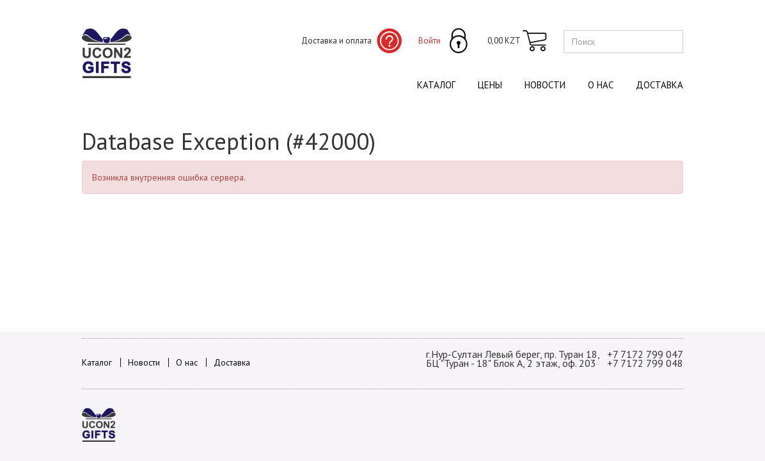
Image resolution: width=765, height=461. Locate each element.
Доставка (659, 85)
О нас (600, 85)
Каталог (436, 85)
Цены (490, 85)
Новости (544, 85)
